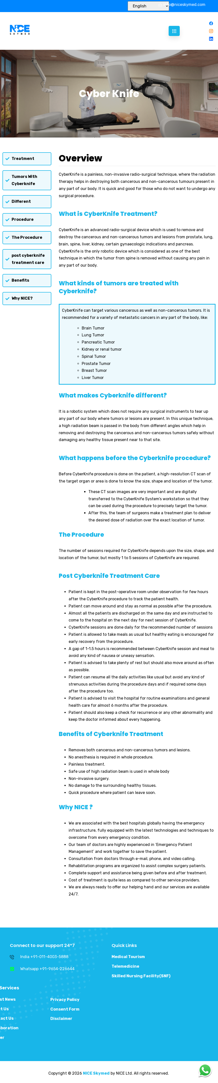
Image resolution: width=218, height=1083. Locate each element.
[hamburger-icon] (174, 31)
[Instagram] (211, 31)
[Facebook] (211, 23)
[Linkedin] (211, 38)
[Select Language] (148, 6)
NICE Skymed (96, 1073)
